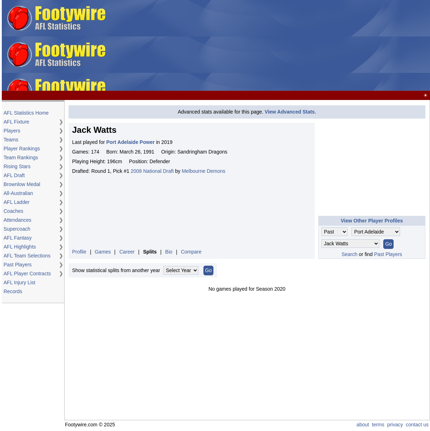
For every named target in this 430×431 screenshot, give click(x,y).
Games (103, 252)
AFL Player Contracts (27, 273)
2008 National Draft (152, 171)
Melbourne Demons (203, 171)
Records (13, 291)
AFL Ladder (17, 202)
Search (349, 254)
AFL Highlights (20, 247)
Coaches (13, 211)
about (362, 424)
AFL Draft (14, 175)
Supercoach (17, 229)
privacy (395, 424)
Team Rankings (21, 157)
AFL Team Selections (27, 256)
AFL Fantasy (18, 238)
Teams (11, 139)
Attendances (17, 220)
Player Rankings (22, 148)
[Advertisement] (269, 45)
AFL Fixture (16, 122)
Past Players (18, 264)
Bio (168, 252)
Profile (79, 252)
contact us (417, 424)
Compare (191, 252)
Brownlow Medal (22, 184)
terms (378, 424)
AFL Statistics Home (26, 113)
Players (12, 131)
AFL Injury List (19, 282)
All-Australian (18, 193)
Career (127, 252)
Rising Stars (17, 166)
